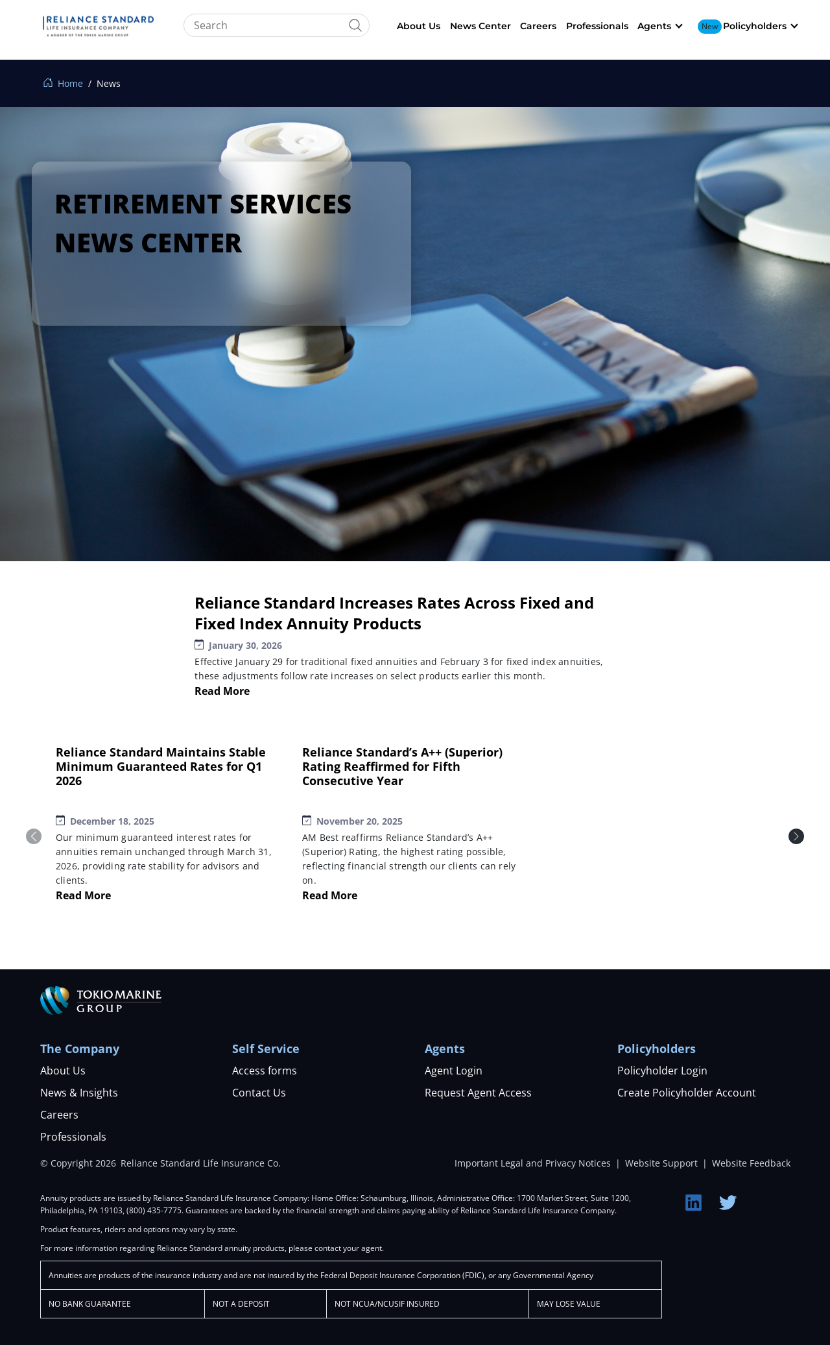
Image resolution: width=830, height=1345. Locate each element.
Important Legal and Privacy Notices (534, 1163)
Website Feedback (751, 1163)
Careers (538, 26)
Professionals (597, 26)
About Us (418, 26)
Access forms (264, 1070)
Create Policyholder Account (686, 1092)
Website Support (662, 1163)
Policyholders (755, 26)
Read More (222, 691)
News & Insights (79, 1092)
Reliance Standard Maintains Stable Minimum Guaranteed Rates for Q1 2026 (161, 766)
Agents (654, 26)
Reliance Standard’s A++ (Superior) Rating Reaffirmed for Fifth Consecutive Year (402, 766)
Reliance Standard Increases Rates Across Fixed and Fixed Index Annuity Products (394, 613)
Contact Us (259, 1092)
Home (63, 83)
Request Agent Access (478, 1092)
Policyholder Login (662, 1070)
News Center (480, 26)
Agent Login (453, 1070)
